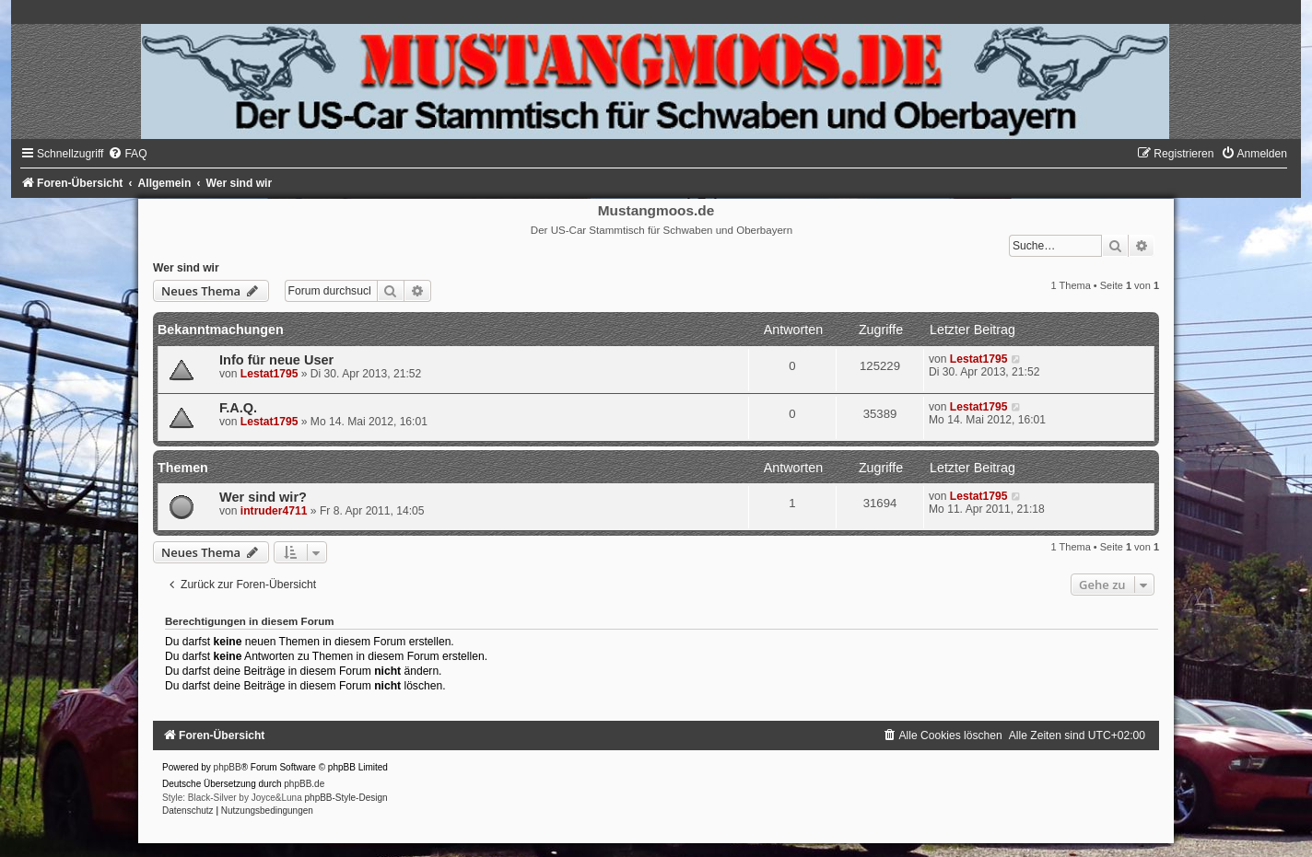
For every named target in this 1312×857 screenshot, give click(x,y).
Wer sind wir (186, 267)
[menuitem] (127, 153)
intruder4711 (274, 510)
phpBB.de (304, 784)
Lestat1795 (269, 373)
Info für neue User (276, 360)
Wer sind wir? (263, 497)
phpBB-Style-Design (346, 798)
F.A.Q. (238, 407)
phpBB (227, 767)
